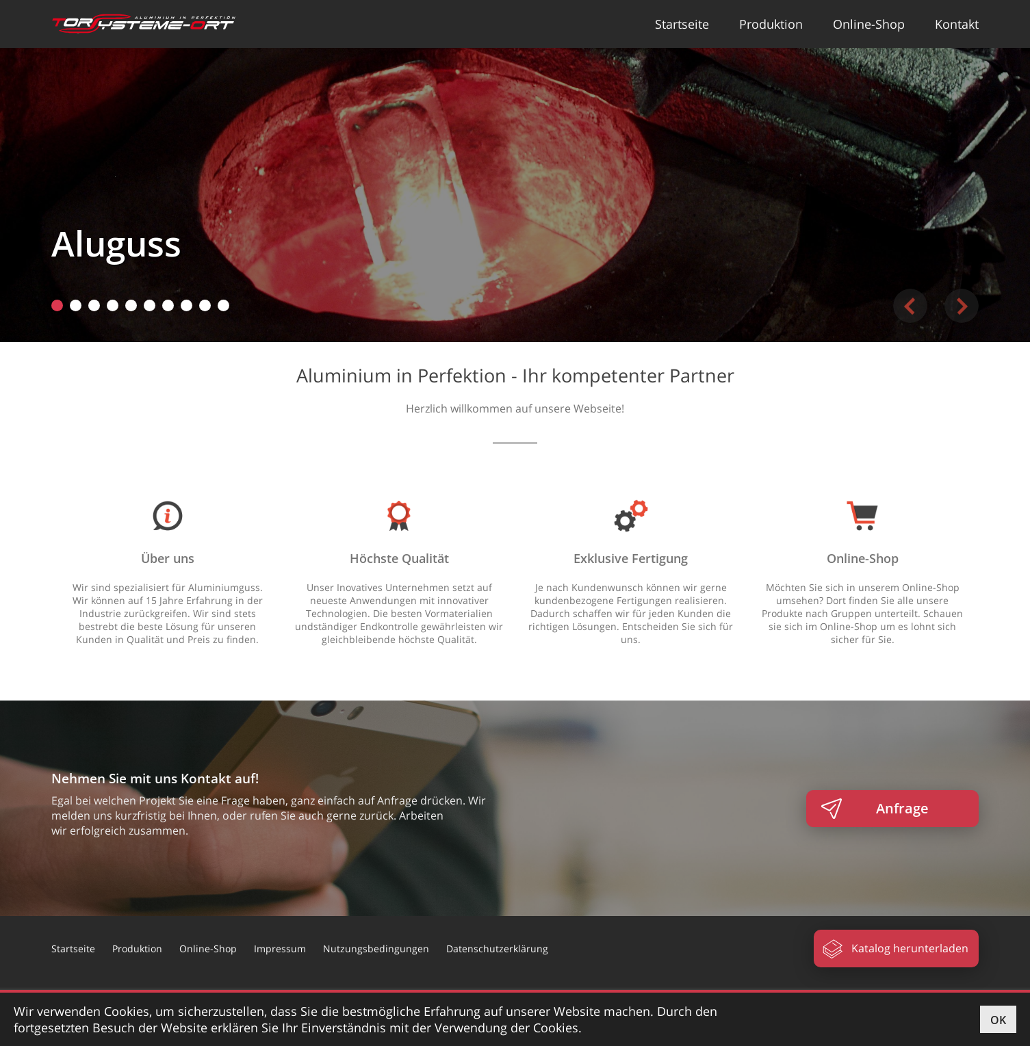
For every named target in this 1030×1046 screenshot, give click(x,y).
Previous (910, 306)
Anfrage (902, 808)
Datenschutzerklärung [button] (497, 948)
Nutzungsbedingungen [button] (376, 948)
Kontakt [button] (957, 24)
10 (223, 305)
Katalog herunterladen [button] (909, 948)
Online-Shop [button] (869, 24)
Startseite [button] (682, 24)
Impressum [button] (280, 948)
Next (961, 306)
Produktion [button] (771, 24)
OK (998, 1020)
